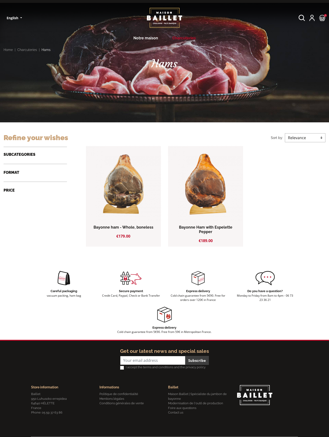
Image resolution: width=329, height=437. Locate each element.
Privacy (80, 431)
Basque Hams (20, 170)
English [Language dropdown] (13, 18)
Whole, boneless (22, 203)
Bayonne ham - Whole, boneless (123, 227)
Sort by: (277, 138)
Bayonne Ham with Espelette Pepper (205, 229)
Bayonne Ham (20, 163)
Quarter (15, 196)
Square (14, 211)
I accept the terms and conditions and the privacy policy (166, 368)
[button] (302, 18)
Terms (92, 431)
